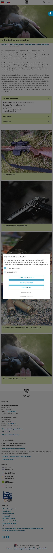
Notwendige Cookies (12, 268)
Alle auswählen (26, 277)
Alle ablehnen (26, 282)
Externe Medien (10, 272)
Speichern (26, 287)
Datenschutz (30, 296)
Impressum (23, 296)
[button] (50, 13)
